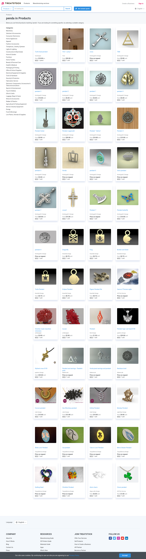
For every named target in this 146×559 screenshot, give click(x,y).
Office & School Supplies (13, 70)
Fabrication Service (12, 81)
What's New (44, 550)
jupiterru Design (121, 333)
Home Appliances (11, 38)
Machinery (9, 31)
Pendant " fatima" (95, 131)
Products (27, 3)
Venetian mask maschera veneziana (43, 330)
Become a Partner (80, 550)
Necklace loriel (121, 368)
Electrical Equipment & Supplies (16, 73)
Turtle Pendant (39, 289)
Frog (91, 250)
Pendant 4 (120, 131)
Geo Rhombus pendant (69, 408)
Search (67, 8)
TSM (118, 52)
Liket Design (38, 412)
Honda (64, 170)
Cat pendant (66, 447)
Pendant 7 (93, 210)
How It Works (10, 541)
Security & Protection (12, 78)
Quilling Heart (39, 487)
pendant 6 (93, 170)
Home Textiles (10, 60)
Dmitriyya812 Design (95, 56)
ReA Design (93, 333)
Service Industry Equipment (14, 106)
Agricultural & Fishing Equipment (16, 104)
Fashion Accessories (12, 44)
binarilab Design (66, 253)
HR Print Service (121, 293)
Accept (125, 555)
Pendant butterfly (122, 210)
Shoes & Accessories (12, 99)
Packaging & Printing (12, 68)
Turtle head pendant (41, 52)
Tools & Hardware (11, 75)
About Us (9, 538)
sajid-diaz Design (121, 412)
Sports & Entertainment (13, 88)
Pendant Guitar (39, 131)
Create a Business (128, 3)
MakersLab (65, 372)
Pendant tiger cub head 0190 (126, 329)
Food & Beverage (11, 112)
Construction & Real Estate (14, 52)
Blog (7, 544)
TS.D (63, 56)
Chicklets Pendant (68, 487)
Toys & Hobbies (11, 91)
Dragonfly (65, 250)
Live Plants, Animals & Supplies (16, 114)
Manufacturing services (41, 3)
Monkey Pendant (122, 408)
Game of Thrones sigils (124, 289)
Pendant (92, 329)
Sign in (141, 3)
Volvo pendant (121, 170)
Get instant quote (83, 9)
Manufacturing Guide (47, 538)
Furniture (9, 57)
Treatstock (11, 3)
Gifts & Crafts (10, 93)
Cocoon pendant (40, 408)
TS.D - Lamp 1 (66, 52)
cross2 (64, 210)
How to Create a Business (83, 544)
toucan (64, 329)
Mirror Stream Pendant (124, 447)
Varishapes (38, 56)
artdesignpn (38, 333)
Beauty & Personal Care (13, 62)
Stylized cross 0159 (41, 368)
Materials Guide (45, 544)
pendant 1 (93, 91)
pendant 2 (65, 91)
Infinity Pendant (95, 408)
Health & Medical (11, 65)
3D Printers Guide (45, 541)
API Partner (78, 547)
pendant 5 (38, 170)
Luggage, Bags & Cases (13, 96)
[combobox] (38, 8)
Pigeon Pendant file (96, 289)
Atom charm (94, 487)
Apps (42, 547)
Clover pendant (122, 487)
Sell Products (79, 541)
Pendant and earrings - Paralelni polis (72, 369)
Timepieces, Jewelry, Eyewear (15, 46)
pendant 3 (38, 91)
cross (91, 52)
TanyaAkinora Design (40, 451)
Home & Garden (11, 54)
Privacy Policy (74, 555)
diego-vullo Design (95, 491)
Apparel (8, 41)
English (139, 8)
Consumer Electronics (13, 36)
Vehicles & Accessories (13, 33)
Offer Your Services (81, 538)
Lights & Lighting (11, 49)
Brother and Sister (122, 250)
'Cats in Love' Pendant (97, 447)
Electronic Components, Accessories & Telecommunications (18, 84)
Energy (8, 109)
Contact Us (9, 547)
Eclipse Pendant (67, 289)
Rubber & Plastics (11, 101)
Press (8, 550)
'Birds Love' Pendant (41, 447)
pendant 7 (38, 210)
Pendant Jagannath (68, 131)
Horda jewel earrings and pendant (100, 368)
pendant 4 (120, 91)
